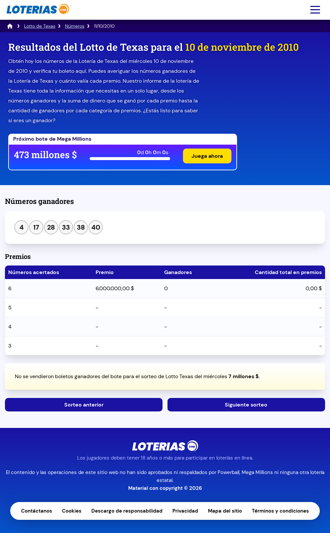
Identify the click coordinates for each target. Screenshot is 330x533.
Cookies (71, 511)
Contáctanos (36, 511)
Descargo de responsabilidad (127, 511)
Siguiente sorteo (246, 404)
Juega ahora (207, 156)
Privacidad (185, 511)
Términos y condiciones (280, 511)
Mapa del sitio (225, 511)
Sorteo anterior (84, 404)
